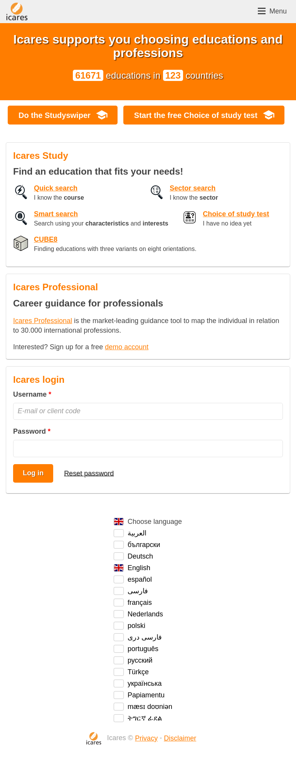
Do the (54, 115)
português (143, 649)
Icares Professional (42, 321)
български (144, 545)
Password (29, 431)
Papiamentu (146, 695)
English (139, 568)
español (140, 579)
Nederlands (145, 614)
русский (140, 660)
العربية (137, 533)
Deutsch (140, 556)
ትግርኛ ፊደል (145, 718)
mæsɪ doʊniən (150, 706)
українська (145, 683)
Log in (33, 473)
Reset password (89, 473)
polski (136, 626)
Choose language (155, 521)
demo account (126, 347)
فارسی (138, 591)
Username (30, 394)
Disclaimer (180, 738)
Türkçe (138, 672)
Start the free (195, 115)
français (140, 602)
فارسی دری (145, 637)
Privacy (146, 738)
